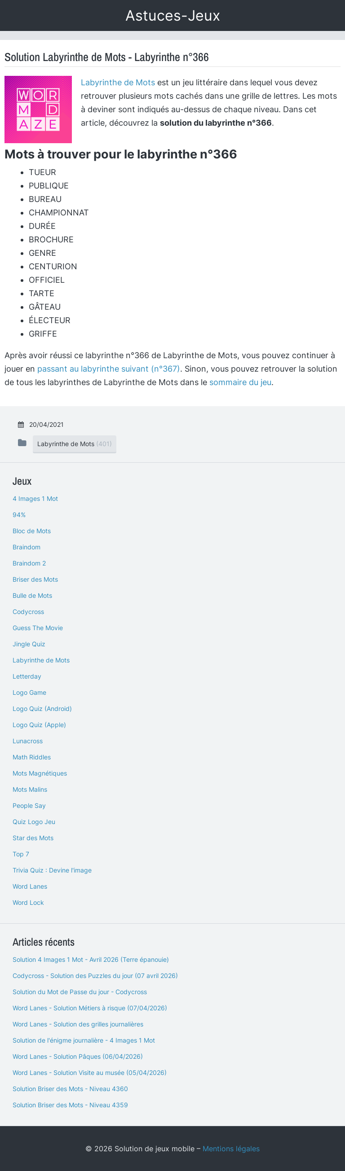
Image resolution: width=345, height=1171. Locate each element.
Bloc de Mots (32, 531)
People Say (29, 805)
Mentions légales (231, 1148)
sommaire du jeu (240, 382)
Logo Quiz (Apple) (39, 724)
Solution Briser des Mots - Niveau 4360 (70, 1088)
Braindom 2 (29, 563)
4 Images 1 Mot (35, 498)
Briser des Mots (35, 579)
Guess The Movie (38, 628)
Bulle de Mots (32, 595)
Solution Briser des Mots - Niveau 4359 (70, 1105)
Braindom (26, 547)
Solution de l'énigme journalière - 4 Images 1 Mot (84, 1040)
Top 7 (21, 854)
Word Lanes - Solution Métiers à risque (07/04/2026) (90, 1008)
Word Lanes (30, 886)
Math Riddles (32, 757)
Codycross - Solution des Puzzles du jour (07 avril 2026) (95, 975)
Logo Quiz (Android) (42, 708)
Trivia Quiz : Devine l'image (52, 870)
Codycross (28, 611)
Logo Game (29, 692)
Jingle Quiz (29, 644)
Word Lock (28, 902)
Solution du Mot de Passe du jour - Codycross (80, 992)
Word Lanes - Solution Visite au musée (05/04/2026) (90, 1072)
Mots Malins (30, 789)
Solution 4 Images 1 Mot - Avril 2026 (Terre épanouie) (91, 959)
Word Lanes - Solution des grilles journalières (78, 1024)
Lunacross (28, 741)
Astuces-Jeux (172, 15)
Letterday (27, 676)
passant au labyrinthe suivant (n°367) (108, 368)
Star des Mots (33, 838)
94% (19, 514)
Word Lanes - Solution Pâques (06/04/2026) (78, 1056)
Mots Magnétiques (40, 773)
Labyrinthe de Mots (118, 82)
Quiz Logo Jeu (34, 821)
